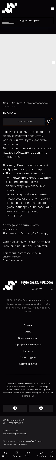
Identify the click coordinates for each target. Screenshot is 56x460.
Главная (28, 325)
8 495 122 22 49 (11, 430)
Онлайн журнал (28, 357)
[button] (5, 454)
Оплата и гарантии (28, 338)
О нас (28, 331)
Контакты (28, 351)
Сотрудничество (28, 364)
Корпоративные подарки (28, 344)
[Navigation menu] (52, 8)
